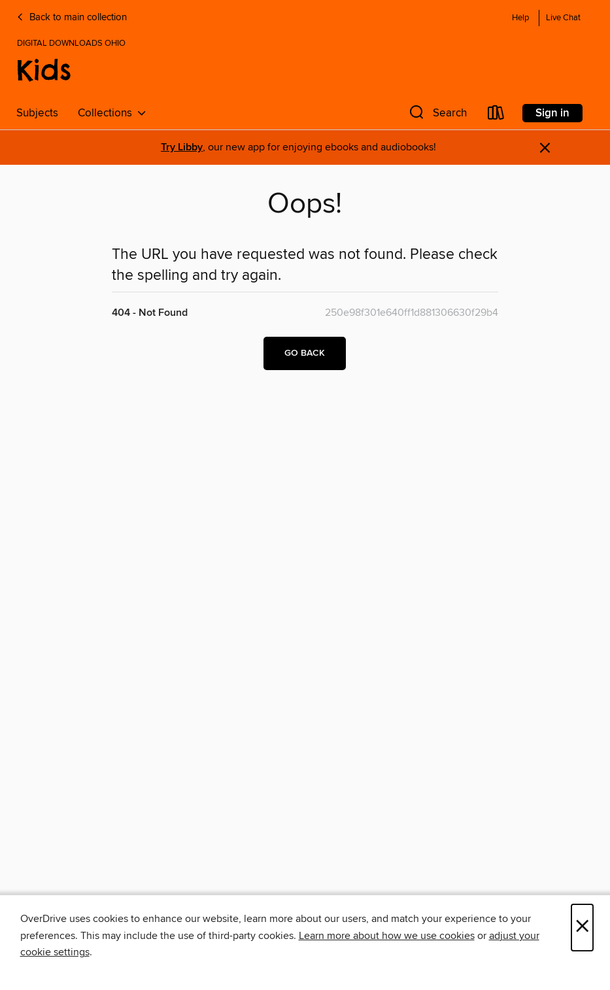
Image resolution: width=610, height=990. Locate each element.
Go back (304, 353)
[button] (437, 115)
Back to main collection (71, 18)
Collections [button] (112, 113)
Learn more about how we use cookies (387, 935)
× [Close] (582, 927)
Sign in (552, 113)
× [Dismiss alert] (545, 148)
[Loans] (496, 115)
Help (520, 18)
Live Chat (563, 18)
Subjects (37, 113)
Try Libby (182, 147)
